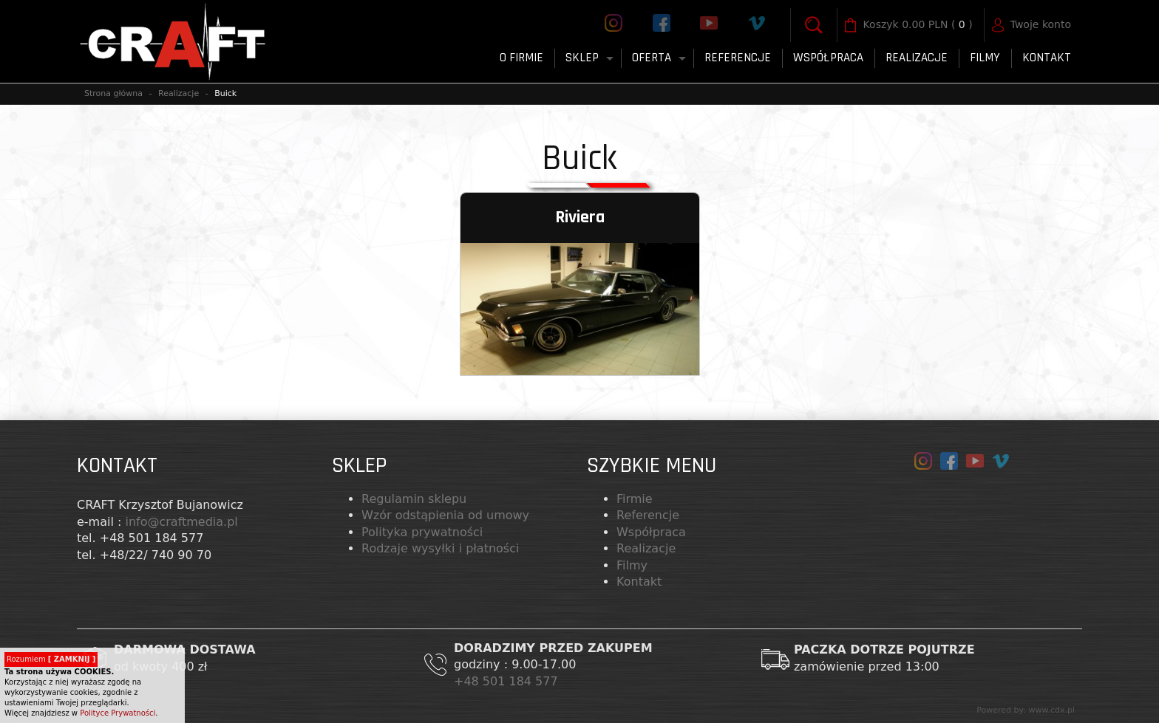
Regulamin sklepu (413, 499)
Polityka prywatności (422, 532)
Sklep (582, 57)
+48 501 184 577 (508, 681)
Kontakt (1046, 57)
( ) (918, 25)
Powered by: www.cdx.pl (1025, 710)
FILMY (985, 57)
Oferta (651, 57)
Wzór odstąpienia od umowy (445, 515)
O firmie (521, 57)
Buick (225, 93)
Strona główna (113, 93)
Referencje (737, 57)
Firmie (634, 499)
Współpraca (828, 57)
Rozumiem (51, 659)
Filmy (632, 565)
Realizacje (917, 57)
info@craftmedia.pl (181, 522)
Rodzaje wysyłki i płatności (440, 548)
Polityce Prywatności (117, 713)
